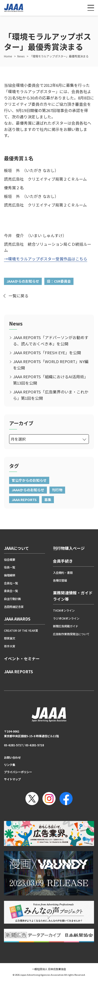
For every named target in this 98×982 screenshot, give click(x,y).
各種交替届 (60, 580)
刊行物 (57, 489)
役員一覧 (9, 567)
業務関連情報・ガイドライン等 (73, 596)
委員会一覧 (11, 591)
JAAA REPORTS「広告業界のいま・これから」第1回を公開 (50, 395)
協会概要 (9, 560)
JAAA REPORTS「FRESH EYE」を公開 (47, 352)
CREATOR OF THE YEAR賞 (21, 630)
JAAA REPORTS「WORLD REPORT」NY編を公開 (50, 365)
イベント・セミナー (22, 658)
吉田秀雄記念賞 (14, 607)
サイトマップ (12, 779)
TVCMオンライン (64, 610)
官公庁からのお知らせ (29, 480)
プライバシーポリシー (18, 772)
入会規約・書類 (63, 573)
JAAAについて (16, 548)
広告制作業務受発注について (71, 634)
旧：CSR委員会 (59, 281)
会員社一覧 (11, 583)
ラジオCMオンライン (66, 618)
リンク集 (9, 765)
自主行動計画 (12, 599)
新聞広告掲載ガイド (65, 626)
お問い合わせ (12, 757)
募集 (47, 499)
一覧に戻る (18, 295)
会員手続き (63, 561)
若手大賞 (9, 646)
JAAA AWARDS (17, 619)
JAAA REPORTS (24, 499)
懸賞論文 (9, 638)
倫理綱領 (9, 575)
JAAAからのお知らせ (23, 281)
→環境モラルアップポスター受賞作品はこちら (45, 259)
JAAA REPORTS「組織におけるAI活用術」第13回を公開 (50, 380)
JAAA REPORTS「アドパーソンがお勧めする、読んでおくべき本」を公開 (50, 341)
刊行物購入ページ (69, 548)
